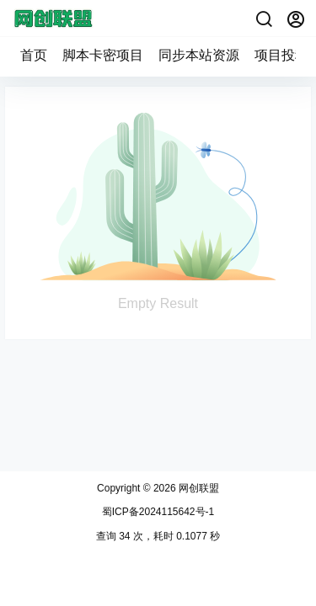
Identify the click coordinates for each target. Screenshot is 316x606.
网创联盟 (197, 488)
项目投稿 (281, 55)
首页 (33, 55)
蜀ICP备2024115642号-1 (158, 512)
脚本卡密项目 (102, 55)
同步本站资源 (198, 55)
